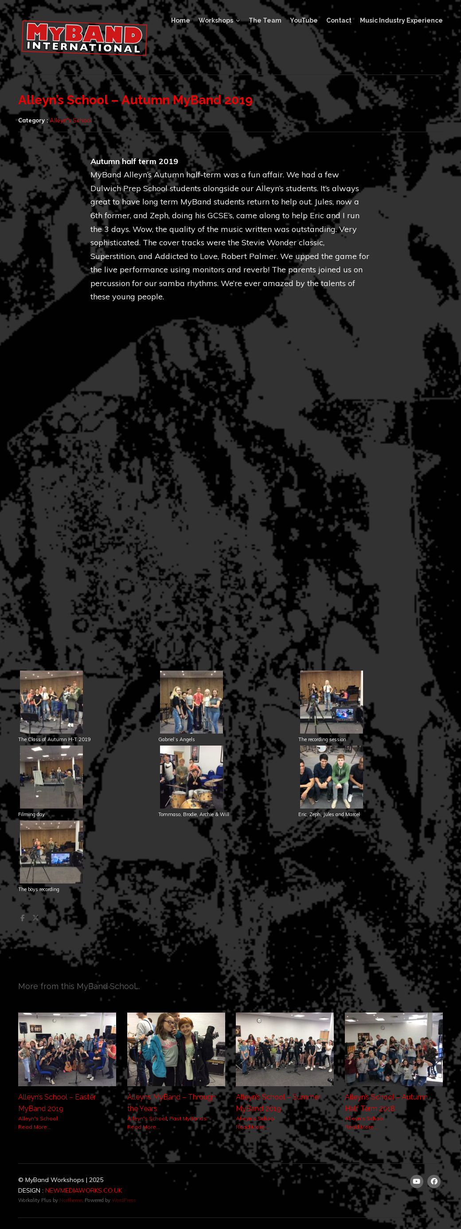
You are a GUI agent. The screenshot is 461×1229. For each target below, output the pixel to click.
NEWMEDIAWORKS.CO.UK (83, 1190)
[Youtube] (417, 1181)
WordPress (124, 1200)
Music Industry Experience (401, 20)
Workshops (216, 20)
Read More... (34, 1126)
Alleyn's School (71, 120)
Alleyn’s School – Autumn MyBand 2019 (135, 100)
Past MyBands (188, 1118)
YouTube (304, 20)
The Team (265, 20)
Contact (339, 20)
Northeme (70, 1200)
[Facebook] (434, 1181)
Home (180, 20)
